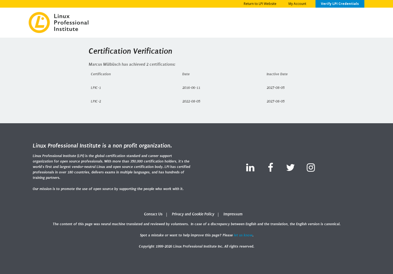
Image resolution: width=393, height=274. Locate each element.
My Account (297, 3)
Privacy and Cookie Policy (193, 214)
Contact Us (153, 214)
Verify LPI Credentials (340, 3)
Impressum (233, 214)
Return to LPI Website (260, 3)
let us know (243, 235)
